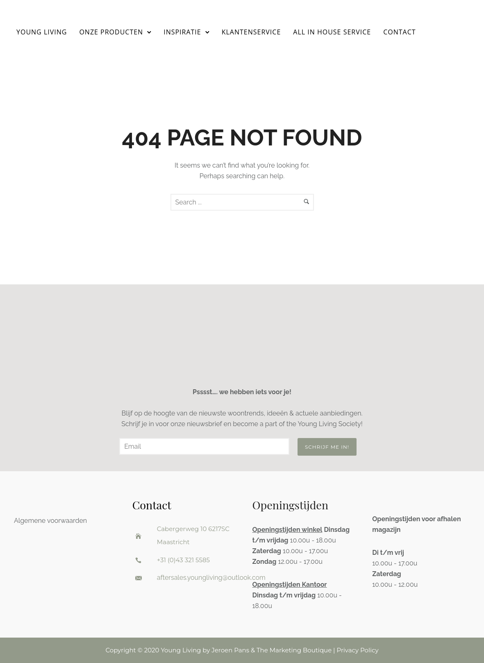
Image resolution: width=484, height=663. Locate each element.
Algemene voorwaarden (50, 520)
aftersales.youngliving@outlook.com (211, 577)
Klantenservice (251, 31)
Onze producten (111, 31)
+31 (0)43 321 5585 (183, 560)
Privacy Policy (357, 650)
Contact (399, 31)
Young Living (41, 31)
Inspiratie (182, 31)
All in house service (332, 31)
